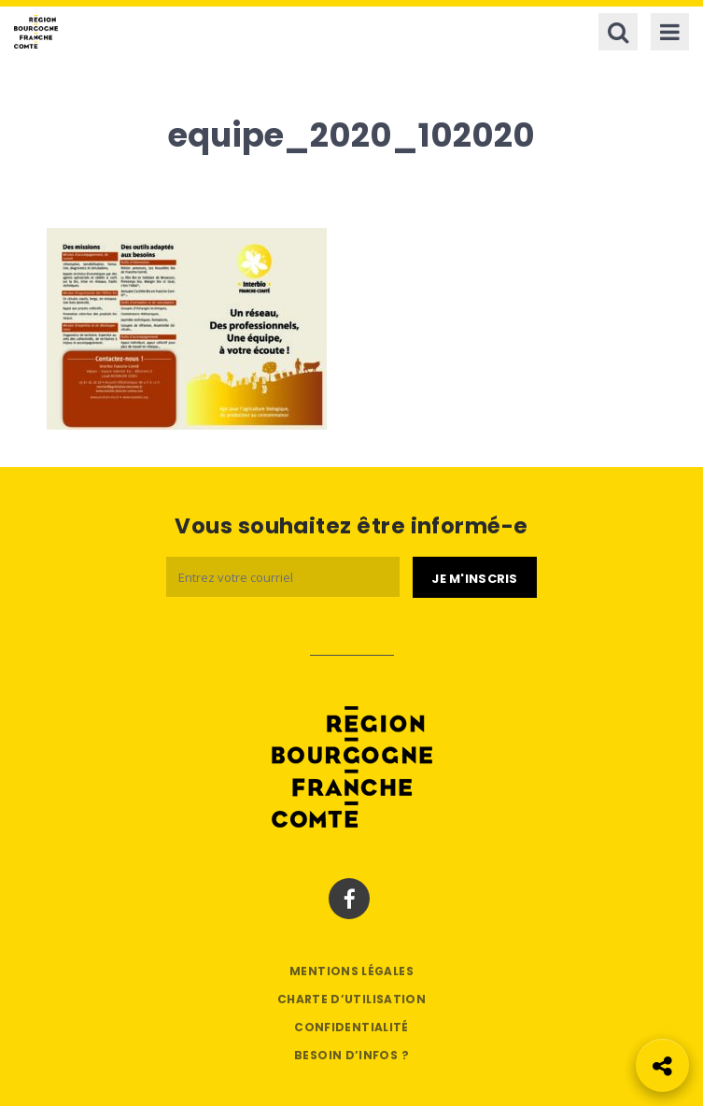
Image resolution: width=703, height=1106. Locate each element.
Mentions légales (351, 971)
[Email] (283, 577)
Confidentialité (351, 1027)
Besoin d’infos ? (351, 1055)
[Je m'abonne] (474, 577)
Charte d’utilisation (351, 999)
